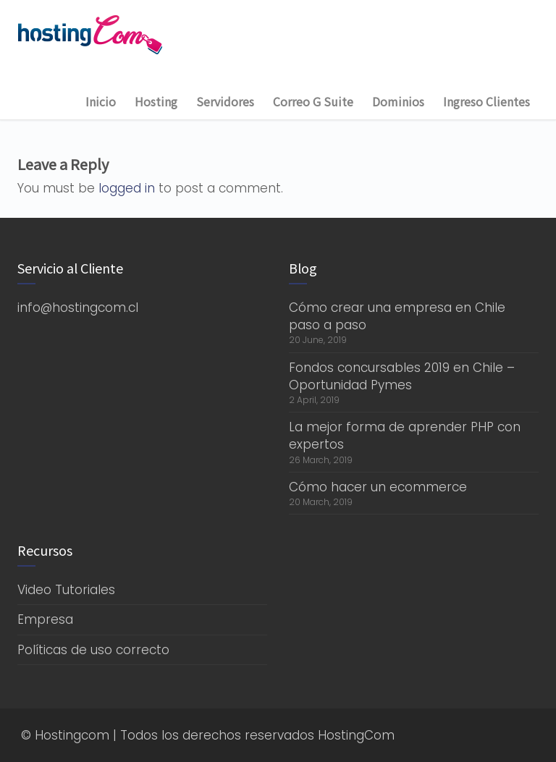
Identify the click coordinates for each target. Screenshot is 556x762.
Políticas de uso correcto (93, 650)
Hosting (156, 101)
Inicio (100, 101)
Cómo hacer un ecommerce (378, 487)
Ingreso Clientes (486, 101)
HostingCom (356, 735)
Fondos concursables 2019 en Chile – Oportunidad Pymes (402, 376)
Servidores (225, 101)
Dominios (398, 101)
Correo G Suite (313, 101)
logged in (126, 188)
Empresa (45, 619)
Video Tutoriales (66, 589)
